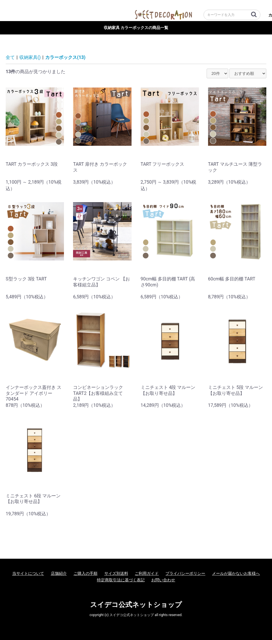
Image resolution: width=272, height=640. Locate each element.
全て (10, 57)
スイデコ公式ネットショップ (136, 605)
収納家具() (30, 57)
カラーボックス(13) (65, 57)
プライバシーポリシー (185, 573)
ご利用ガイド (147, 573)
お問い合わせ (163, 580)
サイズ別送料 (116, 573)
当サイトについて (28, 573)
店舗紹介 (59, 573)
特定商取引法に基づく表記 (121, 580)
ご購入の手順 (85, 573)
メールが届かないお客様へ (236, 573)
